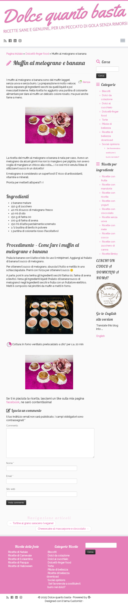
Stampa (84, 82)
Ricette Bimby (110, 253)
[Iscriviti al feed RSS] (6, 41)
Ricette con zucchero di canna (108, 245)
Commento (12, 425)
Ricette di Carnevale (20, 555)
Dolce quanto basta (59, 597)
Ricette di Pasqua (18, 562)
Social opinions (110, 144)
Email (9, 476)
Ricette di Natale (18, 552)
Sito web (10, 489)
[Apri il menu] (122, 40)
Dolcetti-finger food (37, 53)
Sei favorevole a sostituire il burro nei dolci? (113, 152)
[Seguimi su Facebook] (11, 41)
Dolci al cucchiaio (58, 559)
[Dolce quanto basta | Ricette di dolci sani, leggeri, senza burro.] (64, 18)
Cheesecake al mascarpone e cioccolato (63, 528)
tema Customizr (72, 601)
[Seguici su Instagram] (21, 41)
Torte (105, 119)
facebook (12, 402)
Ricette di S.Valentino (20, 559)
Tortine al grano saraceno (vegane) (31, 523)
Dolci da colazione (58, 555)
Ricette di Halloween (20, 566)
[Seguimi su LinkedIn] (16, 41)
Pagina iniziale (14, 53)
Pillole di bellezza (58, 569)
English (100, 336)
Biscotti (106, 91)
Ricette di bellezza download (107, 136)
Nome (10, 463)
